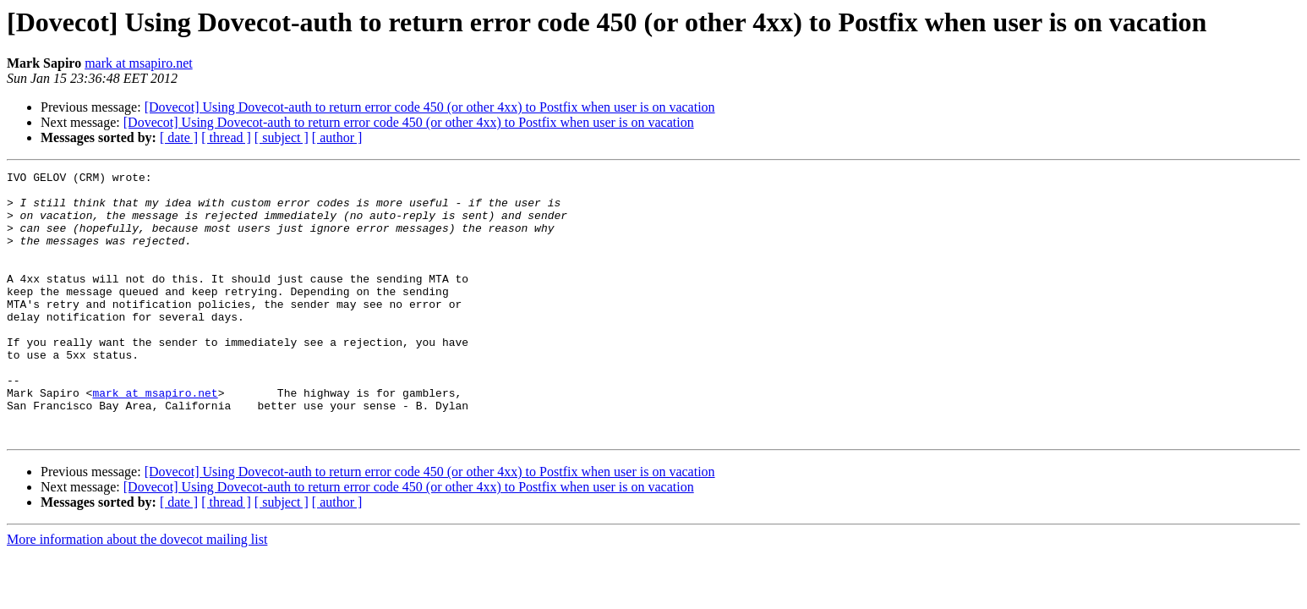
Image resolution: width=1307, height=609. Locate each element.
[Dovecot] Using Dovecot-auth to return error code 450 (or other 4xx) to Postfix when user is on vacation (430, 107)
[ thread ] (226, 137)
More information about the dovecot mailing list (137, 592)
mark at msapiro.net (139, 63)
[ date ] (179, 137)
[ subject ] (281, 137)
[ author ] (337, 137)
